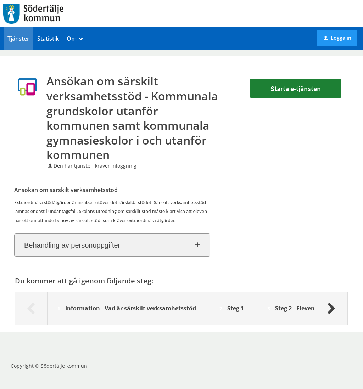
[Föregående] (31, 308)
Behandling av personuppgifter (72, 245)
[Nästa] (331, 308)
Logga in (337, 37)
